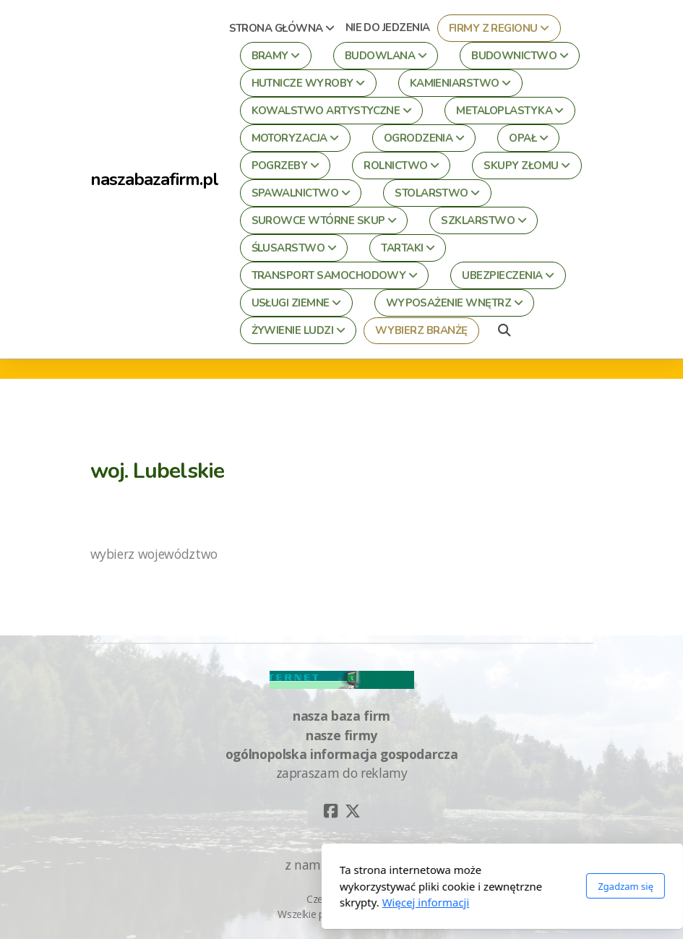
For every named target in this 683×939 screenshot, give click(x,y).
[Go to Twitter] (353, 811)
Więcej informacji (265, 902)
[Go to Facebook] (331, 811)
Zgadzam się (465, 886)
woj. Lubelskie (157, 470)
